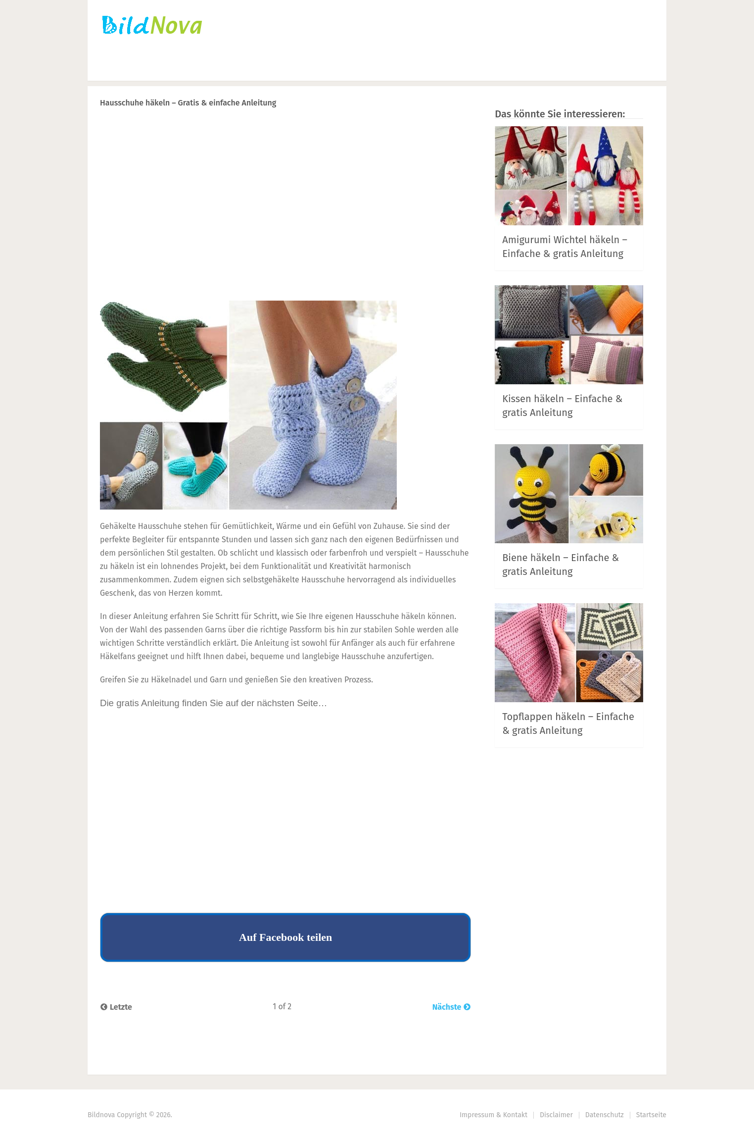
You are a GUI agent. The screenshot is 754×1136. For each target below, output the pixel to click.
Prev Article (439, 128)
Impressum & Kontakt (493, 1115)
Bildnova (101, 1115)
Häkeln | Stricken (198, 67)
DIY (318, 67)
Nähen (270, 67)
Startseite (119, 67)
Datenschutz (604, 1115)
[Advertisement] (285, 223)
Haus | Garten (386, 67)
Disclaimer (556, 1115)
